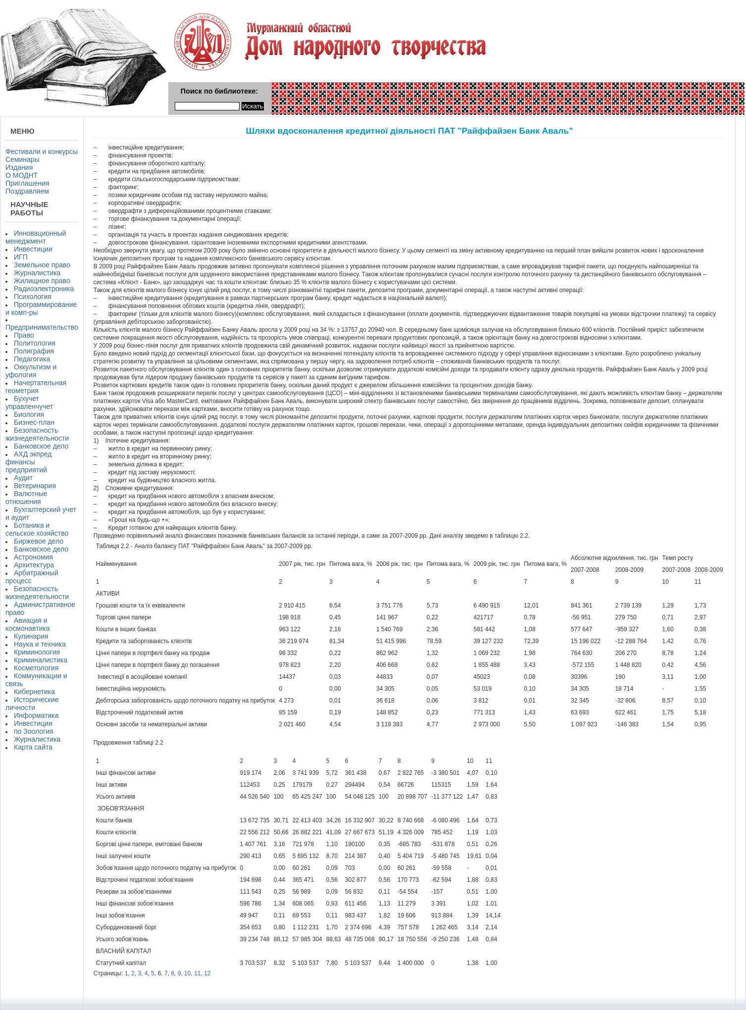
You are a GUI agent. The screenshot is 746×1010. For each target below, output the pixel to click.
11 (197, 973)
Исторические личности (32, 703)
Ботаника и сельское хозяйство (36, 529)
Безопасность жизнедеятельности (37, 434)
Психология (32, 297)
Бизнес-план (34, 422)
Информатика (36, 715)
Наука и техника (40, 644)
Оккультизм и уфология (30, 371)
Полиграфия (34, 351)
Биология (29, 414)
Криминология (37, 652)
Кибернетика (34, 692)
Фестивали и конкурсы (41, 151)
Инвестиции (33, 249)
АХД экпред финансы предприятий (28, 462)
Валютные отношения (26, 497)
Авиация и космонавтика (27, 624)
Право (24, 335)
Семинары (22, 159)
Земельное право (42, 265)
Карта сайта (33, 747)
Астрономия (33, 557)
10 (187, 973)
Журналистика (37, 273)
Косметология (36, 668)
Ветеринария (35, 486)
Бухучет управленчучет (29, 402)
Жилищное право (42, 281)
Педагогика (32, 359)
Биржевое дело (38, 541)
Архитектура (34, 565)
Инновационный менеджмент (35, 237)
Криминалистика (40, 660)
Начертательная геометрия (35, 387)
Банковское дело (41, 446)
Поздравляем (27, 191)
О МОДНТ (21, 175)
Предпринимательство (41, 327)
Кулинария (31, 636)
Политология (34, 343)
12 (207, 973)
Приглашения (27, 183)
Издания (19, 167)
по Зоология (33, 731)
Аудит (23, 478)
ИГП (21, 257)
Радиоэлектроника (44, 289)
